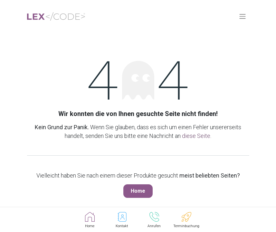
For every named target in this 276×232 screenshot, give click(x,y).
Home (138, 191)
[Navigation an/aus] (242, 16)
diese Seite (196, 135)
